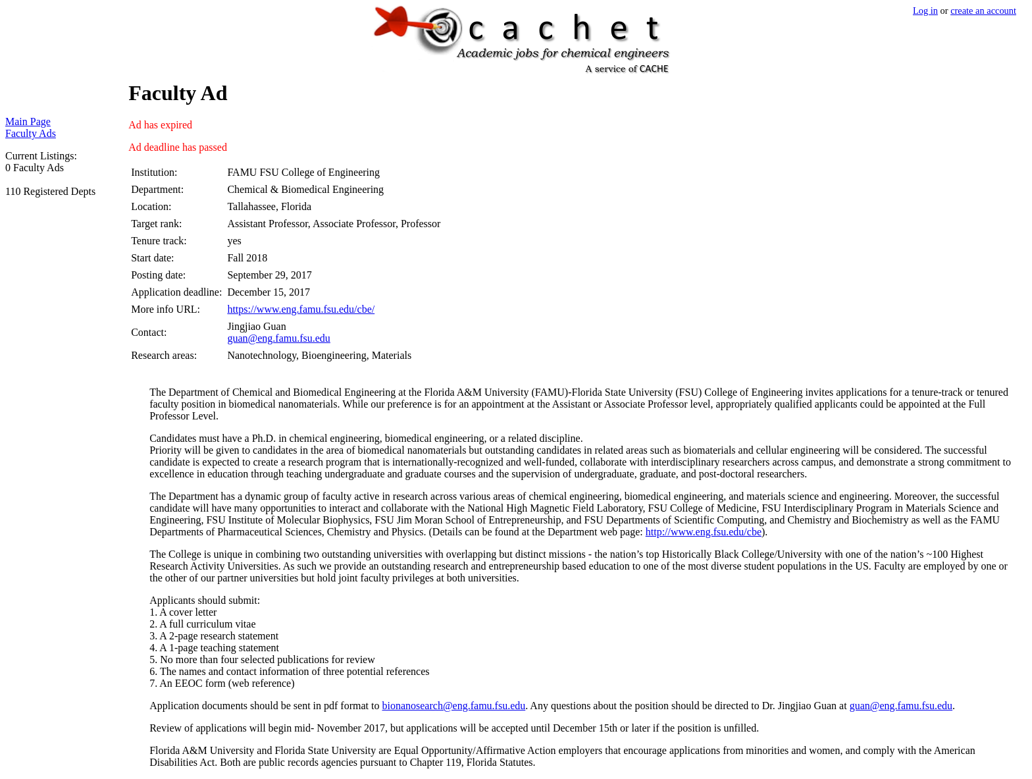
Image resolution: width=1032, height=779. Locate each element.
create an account (983, 10)
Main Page (28, 121)
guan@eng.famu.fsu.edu (278, 338)
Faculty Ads (30, 133)
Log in (925, 10)
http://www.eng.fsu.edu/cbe (703, 531)
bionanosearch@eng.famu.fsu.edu (453, 705)
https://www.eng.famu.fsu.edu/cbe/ (300, 309)
